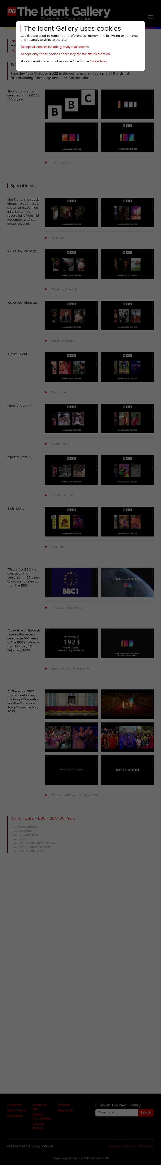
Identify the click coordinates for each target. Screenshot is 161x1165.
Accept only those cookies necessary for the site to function (65, 54)
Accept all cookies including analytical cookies (55, 47)
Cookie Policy (98, 61)
